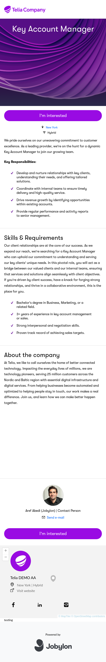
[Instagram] (66, 605)
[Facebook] (13, 605)
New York (52, 127)
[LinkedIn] (39, 605)
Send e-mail (55, 517)
